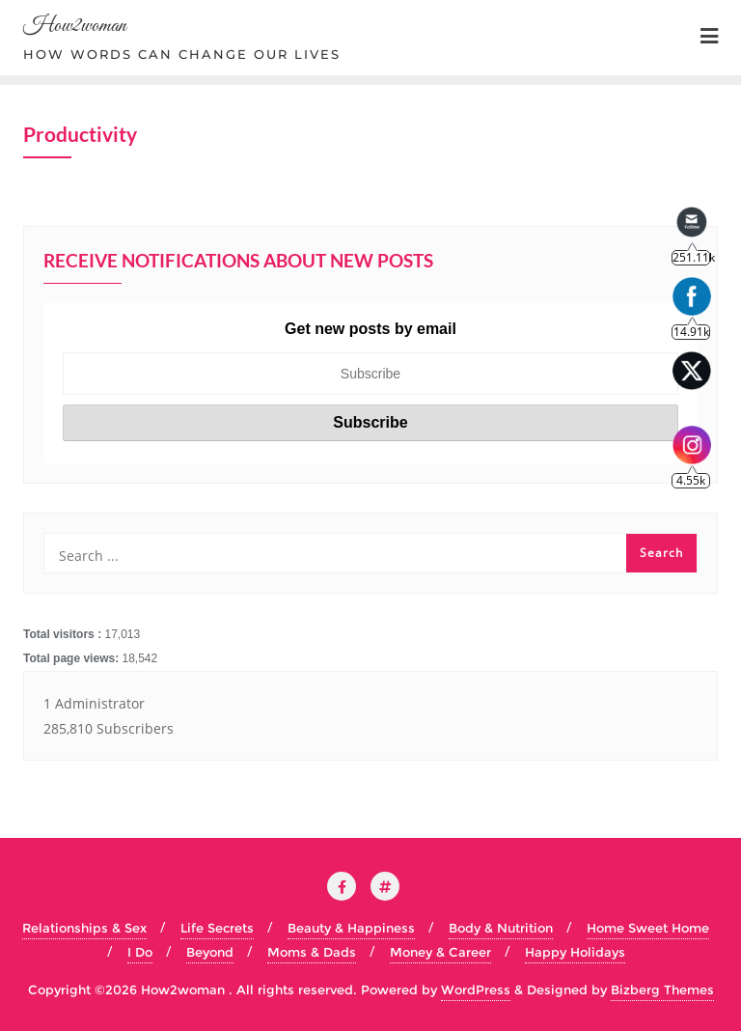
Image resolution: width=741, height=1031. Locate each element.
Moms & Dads (311, 952)
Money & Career (440, 952)
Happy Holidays (575, 952)
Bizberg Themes (662, 989)
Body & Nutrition (501, 927)
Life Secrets (217, 927)
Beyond (209, 952)
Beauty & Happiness (351, 927)
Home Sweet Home (648, 927)
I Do (139, 952)
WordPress (475, 989)
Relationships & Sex (84, 927)
